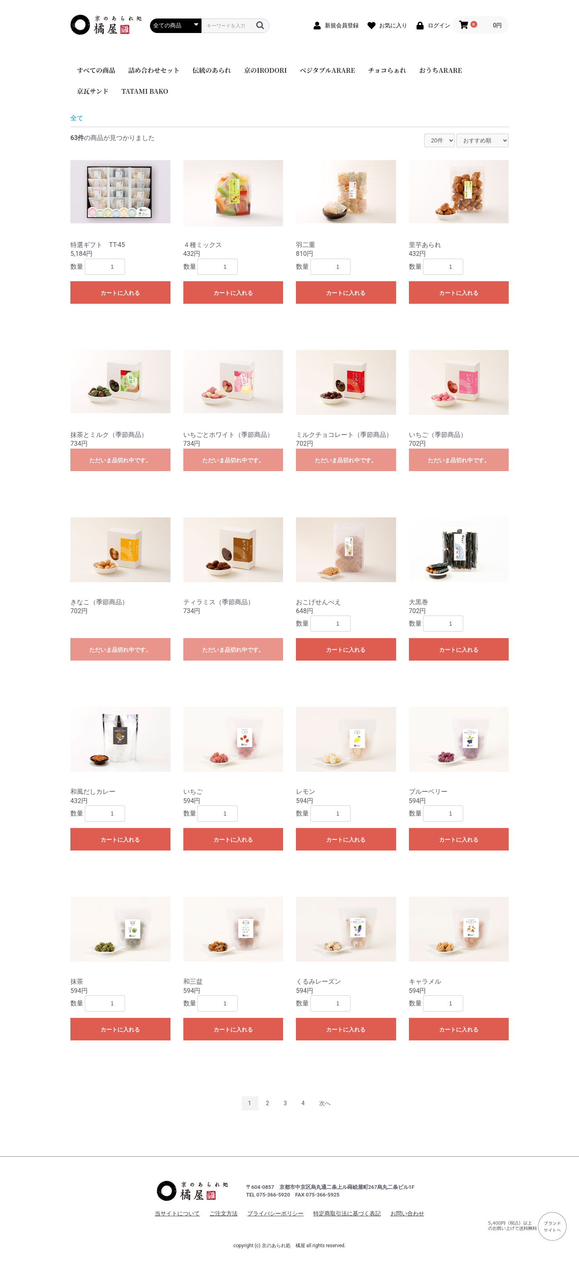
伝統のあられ (212, 70)
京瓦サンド (93, 91)
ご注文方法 (223, 1213)
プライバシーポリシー (275, 1213)
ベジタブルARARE (327, 70)
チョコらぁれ (387, 70)
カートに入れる (120, 293)
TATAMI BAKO (144, 91)
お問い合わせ (407, 1213)
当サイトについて (177, 1213)
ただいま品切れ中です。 (120, 460)
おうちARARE (440, 70)
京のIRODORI (265, 70)
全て (76, 118)
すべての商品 (96, 70)
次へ (325, 1103)
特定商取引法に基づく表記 (347, 1213)
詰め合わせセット (154, 70)
